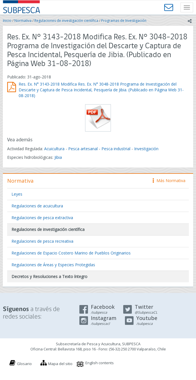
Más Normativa (169, 180)
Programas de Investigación (123, 20)
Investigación (146, 148)
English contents (99, 362)
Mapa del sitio (60, 363)
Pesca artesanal (83, 148)
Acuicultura (54, 148)
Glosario (24, 363)
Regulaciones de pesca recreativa (42, 241)
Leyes (16, 194)
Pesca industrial (115, 148)
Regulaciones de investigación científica (66, 20)
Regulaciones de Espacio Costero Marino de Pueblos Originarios (71, 253)
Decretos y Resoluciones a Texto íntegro (49, 276)
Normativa (23, 20)
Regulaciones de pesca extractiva (42, 217)
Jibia (58, 157)
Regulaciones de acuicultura (37, 206)
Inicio (7, 20)
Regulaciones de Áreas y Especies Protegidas (53, 264)
